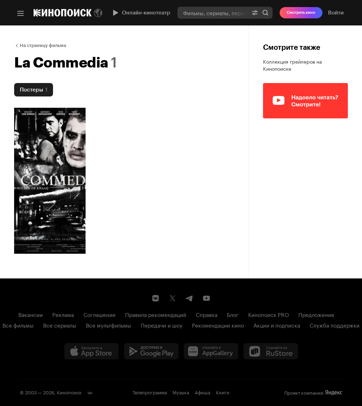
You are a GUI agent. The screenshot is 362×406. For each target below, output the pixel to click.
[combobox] (212, 12)
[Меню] (20, 13)
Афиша (202, 391)
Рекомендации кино (218, 324)
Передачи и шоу (161, 324)
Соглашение (99, 314)
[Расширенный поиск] (255, 12)
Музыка (181, 391)
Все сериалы (59, 324)
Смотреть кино (301, 12)
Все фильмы (18, 324)
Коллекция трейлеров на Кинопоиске (292, 64)
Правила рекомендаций (155, 314)
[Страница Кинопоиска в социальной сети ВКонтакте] (155, 298)
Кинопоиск (69, 391)
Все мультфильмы (108, 324)
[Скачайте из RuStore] (271, 351)
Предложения (316, 314)
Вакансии (30, 314)
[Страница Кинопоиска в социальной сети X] (172, 298)
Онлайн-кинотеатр (140, 12)
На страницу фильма (43, 45)
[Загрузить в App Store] (91, 351)
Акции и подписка (276, 324)
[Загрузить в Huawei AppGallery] (211, 351)
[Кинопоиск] (63, 12)
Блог (233, 314)
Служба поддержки (335, 324)
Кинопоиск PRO (268, 314)
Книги (222, 391)
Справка (206, 314)
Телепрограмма (150, 391)
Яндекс (333, 392)
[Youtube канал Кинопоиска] (206, 298)
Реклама (63, 314)
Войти (336, 13)
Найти (265, 12)
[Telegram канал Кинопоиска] (189, 298)
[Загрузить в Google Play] (151, 351)
